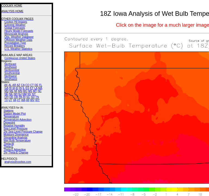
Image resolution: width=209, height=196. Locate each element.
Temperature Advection (17, 119)
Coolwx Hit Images (15, 21)
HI (10, 88)
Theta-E (8, 146)
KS (27, 88)
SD (33, 97)
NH (15, 94)
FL (40, 85)
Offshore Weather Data (18, 39)
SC (28, 97)
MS (30, 91)
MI (15, 91)
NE (11, 94)
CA (22, 85)
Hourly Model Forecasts (18, 30)
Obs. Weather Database (18, 36)
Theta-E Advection (15, 149)
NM (24, 94)
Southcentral (12, 73)
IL (24, 88)
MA (40, 88)
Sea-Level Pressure (15, 128)
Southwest (10, 79)
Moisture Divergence (16, 134)
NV (29, 94)
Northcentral (11, 70)
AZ (18, 85)
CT (32, 85)
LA (36, 88)
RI (24, 97)
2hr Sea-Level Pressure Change (23, 131)
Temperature (11, 116)
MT (35, 91)
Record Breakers (14, 45)
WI (27, 100)
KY (31, 88)
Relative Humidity (14, 125)
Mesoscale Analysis (16, 33)
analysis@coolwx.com (17, 161)
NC (39, 91)
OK (11, 97)
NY (34, 94)
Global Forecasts (14, 27)
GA (6, 88)
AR (14, 85)
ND (6, 94)
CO (27, 85)
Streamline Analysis (15, 137)
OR (16, 97)
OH (6, 97)
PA (20, 97)
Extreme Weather (15, 24)
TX (6, 100)
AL (10, 85)
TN (37, 97)
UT (10, 100)
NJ (19, 94)
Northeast (10, 64)
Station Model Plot (15, 113)
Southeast (10, 67)
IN (20, 88)
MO (25, 91)
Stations (8, 110)
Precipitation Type (15, 42)
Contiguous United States (19, 58)
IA (14, 88)
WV (32, 100)
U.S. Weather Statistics (18, 48)
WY (37, 100)
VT (18, 100)
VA (14, 100)
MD (6, 91)
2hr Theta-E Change (16, 152)
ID (17, 88)
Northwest (10, 76)
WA (23, 100)
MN (20, 91)
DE (36, 85)
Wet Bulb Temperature (17, 140)
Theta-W (9, 143)
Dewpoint (9, 122)
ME (11, 91)
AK (6, 85)
